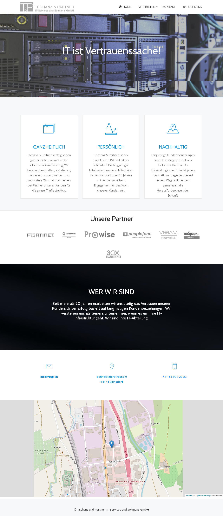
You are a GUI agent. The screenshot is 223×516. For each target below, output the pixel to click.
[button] (111, 444)
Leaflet (189, 495)
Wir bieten (147, 7)
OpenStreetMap (203, 495)
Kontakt (168, 7)
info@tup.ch (49, 377)
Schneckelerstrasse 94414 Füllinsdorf (112, 379)
